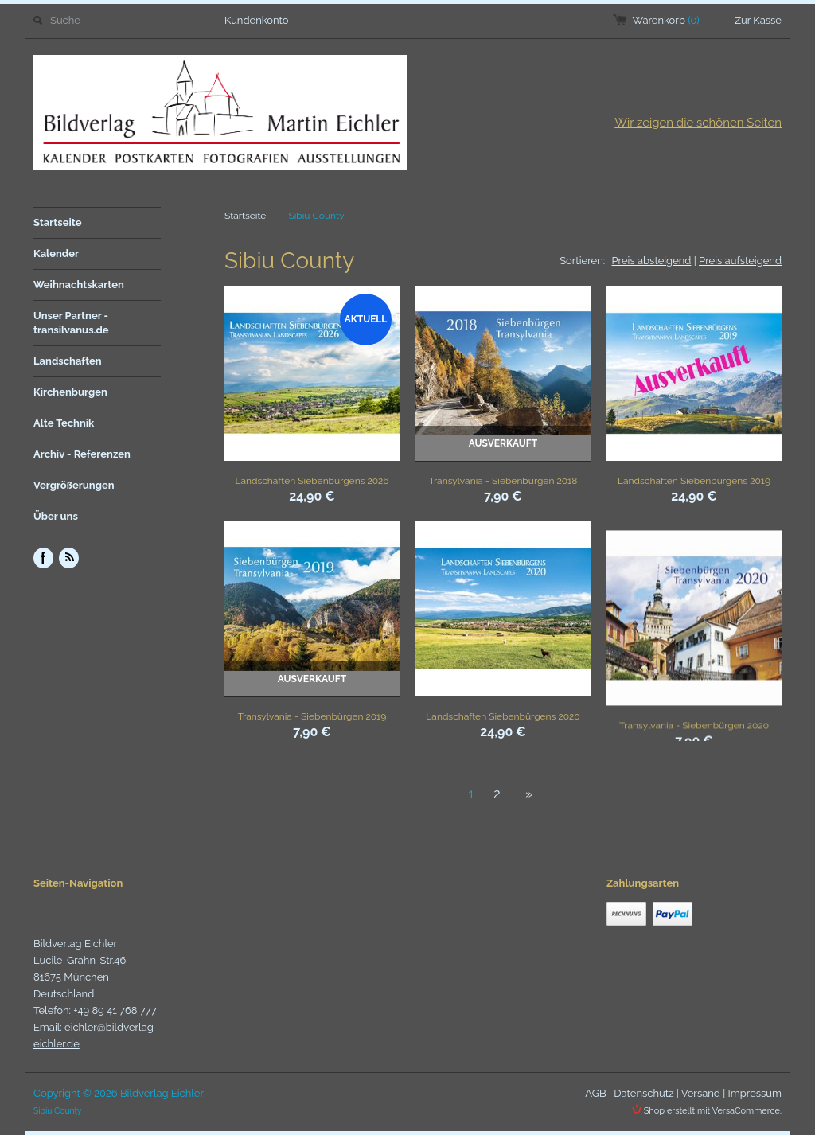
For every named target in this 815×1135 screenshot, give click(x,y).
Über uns (55, 516)
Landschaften (67, 361)
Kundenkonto (256, 20)
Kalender (56, 253)
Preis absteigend (652, 261)
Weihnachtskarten (78, 285)
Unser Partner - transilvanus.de (71, 323)
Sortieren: (582, 261)
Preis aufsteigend (740, 261)
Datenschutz (643, 1093)
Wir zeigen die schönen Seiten (698, 122)
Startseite (57, 222)
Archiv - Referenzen (82, 454)
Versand (700, 1093)
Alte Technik (63, 423)
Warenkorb (666, 20)
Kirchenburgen (70, 392)
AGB (595, 1093)
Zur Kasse (758, 20)
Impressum (755, 1093)
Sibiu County (316, 215)
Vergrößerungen (74, 485)
